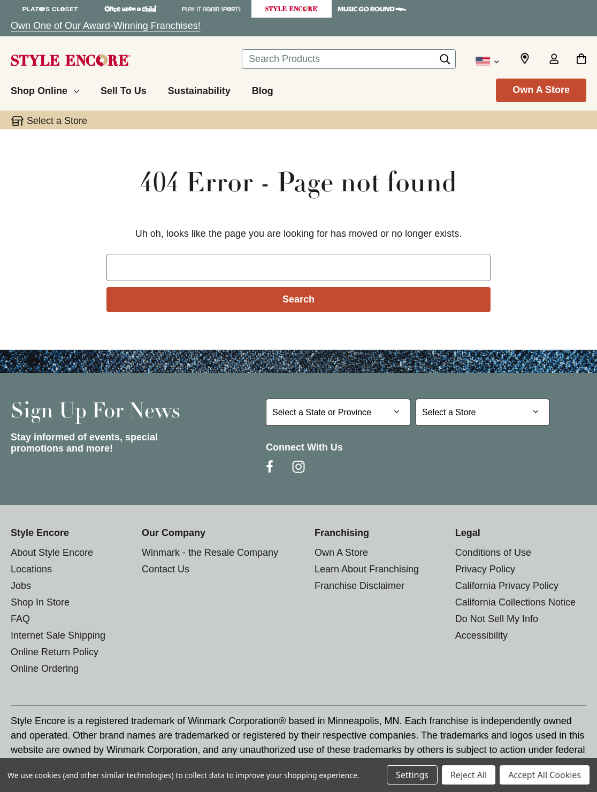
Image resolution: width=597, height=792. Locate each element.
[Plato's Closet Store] (51, 9)
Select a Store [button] (57, 120)
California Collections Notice (515, 602)
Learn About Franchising (367, 569)
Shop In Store (40, 602)
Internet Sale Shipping (58, 635)
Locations (31, 569)
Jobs (21, 585)
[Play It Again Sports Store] (211, 9)
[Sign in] (553, 59)
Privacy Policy (485, 569)
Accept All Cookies (544, 775)
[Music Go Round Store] (372, 9)
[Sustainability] (199, 89)
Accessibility (481, 635)
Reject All (468, 775)
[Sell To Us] (123, 89)
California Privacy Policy (506, 585)
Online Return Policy (54, 652)
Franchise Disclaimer (359, 585)
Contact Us (165, 569)
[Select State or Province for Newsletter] (338, 412)
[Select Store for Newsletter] (482, 412)
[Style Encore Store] (291, 9)
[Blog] (262, 89)
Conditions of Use (493, 552)
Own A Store (541, 89)
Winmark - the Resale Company (210, 552)
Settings (412, 775)
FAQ (20, 619)
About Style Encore (52, 552)
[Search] (445, 62)
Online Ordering (45, 668)
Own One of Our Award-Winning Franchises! (106, 25)
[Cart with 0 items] (581, 59)
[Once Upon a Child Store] (131, 9)
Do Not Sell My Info (496, 619)
